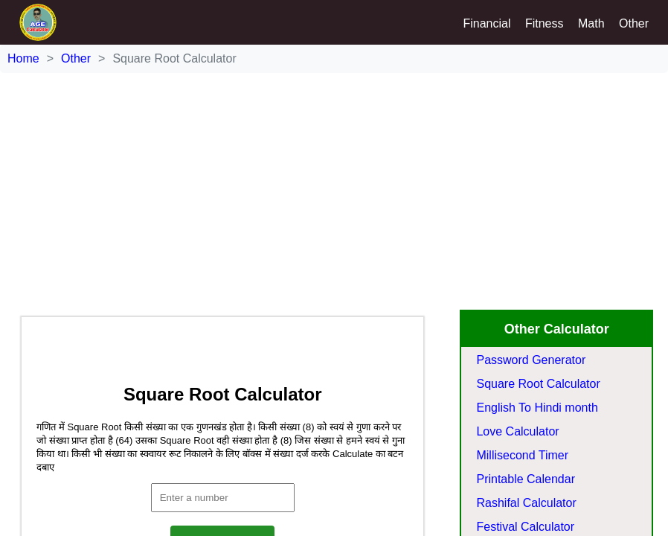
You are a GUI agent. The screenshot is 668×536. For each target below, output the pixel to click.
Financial (486, 23)
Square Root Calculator (538, 383)
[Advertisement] (334, 177)
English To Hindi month (536, 407)
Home (23, 58)
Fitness (544, 23)
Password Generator (530, 360)
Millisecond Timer (522, 455)
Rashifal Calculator (526, 503)
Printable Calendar (525, 479)
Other (634, 23)
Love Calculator (517, 431)
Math (591, 23)
